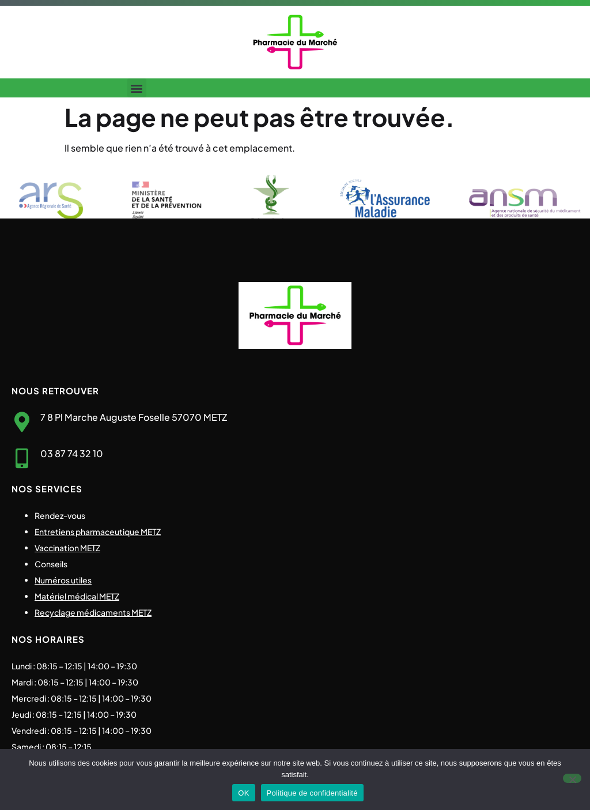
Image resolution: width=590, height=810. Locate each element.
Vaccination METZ (67, 547)
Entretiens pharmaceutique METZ (98, 531)
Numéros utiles (63, 580)
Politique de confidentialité (312, 793)
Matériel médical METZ (77, 596)
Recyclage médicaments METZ (93, 612)
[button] (136, 87)
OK (243, 793)
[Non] (572, 778)
